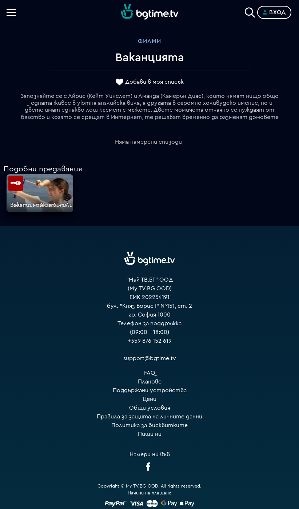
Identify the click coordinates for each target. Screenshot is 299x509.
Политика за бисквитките (149, 425)
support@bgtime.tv (149, 358)
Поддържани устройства (150, 390)
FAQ (149, 373)
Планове (150, 382)
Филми (149, 41)
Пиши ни (150, 434)
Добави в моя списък (154, 82)
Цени (149, 399)
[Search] (250, 10)
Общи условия (149, 408)
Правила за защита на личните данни (149, 416)
